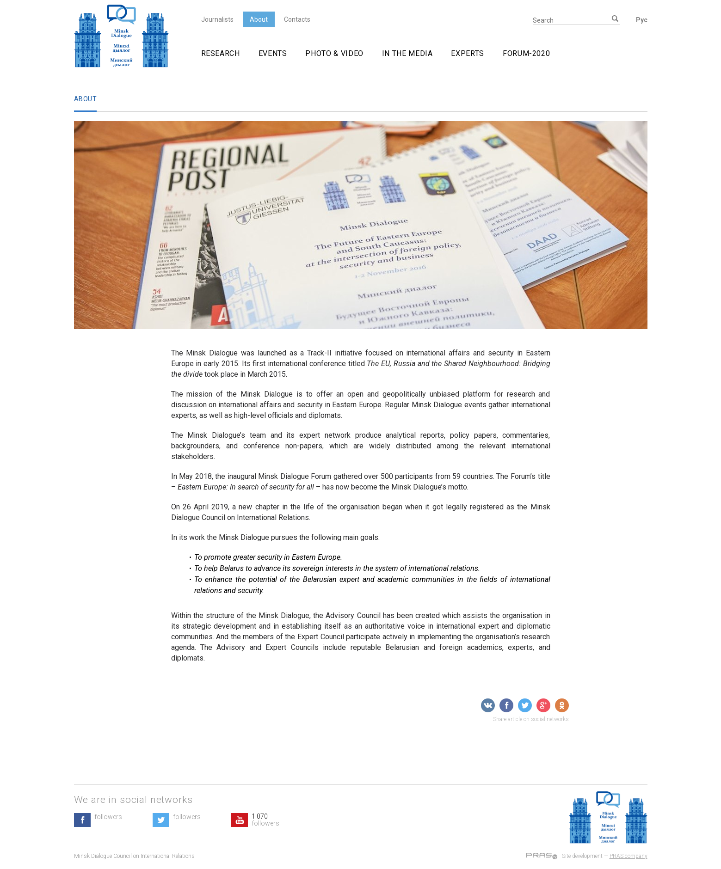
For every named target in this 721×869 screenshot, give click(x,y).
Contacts (297, 19)
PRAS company (628, 856)
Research (220, 53)
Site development (582, 856)
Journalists (217, 19)
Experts (467, 53)
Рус (641, 20)
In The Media (407, 53)
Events (273, 53)
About (259, 19)
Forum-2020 (526, 53)
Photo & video (334, 53)
